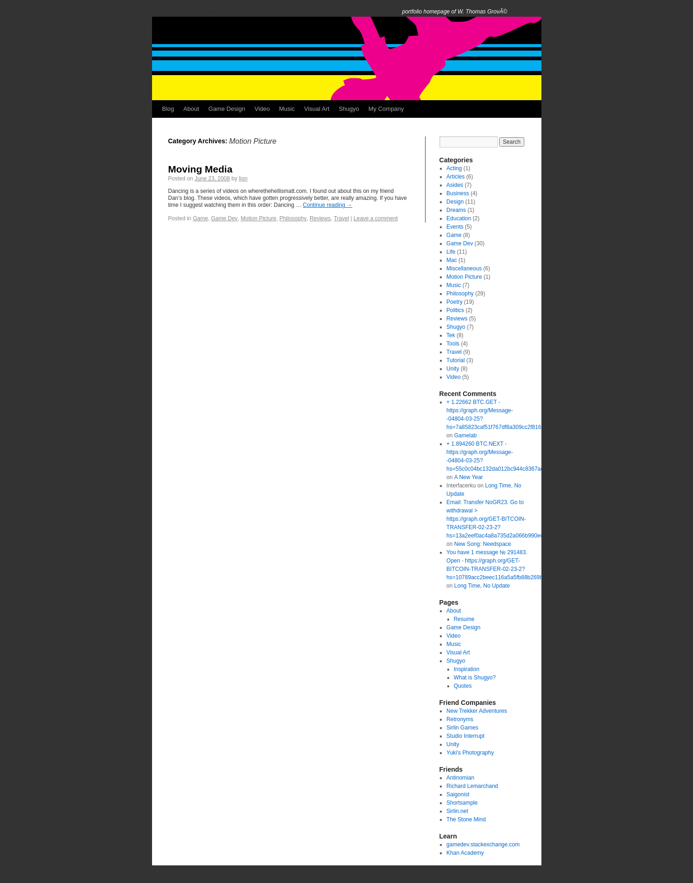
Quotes (463, 686)
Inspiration (466, 669)
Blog (168, 108)
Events (455, 227)
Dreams (456, 210)
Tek (450, 335)
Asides (454, 185)
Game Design (227, 108)
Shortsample (461, 803)
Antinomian (460, 777)
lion (243, 178)
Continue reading (327, 205)
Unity (452, 368)
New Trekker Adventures (476, 711)
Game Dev (224, 218)
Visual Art (317, 108)
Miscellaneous (464, 268)
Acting (454, 168)
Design (455, 201)
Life (450, 252)
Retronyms (459, 719)
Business (457, 193)
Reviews (320, 218)
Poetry (454, 302)
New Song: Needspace (482, 544)
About (191, 108)
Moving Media (200, 169)
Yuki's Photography (470, 752)
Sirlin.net (457, 811)
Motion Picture (258, 218)
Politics (455, 310)
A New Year (468, 477)
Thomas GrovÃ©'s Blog (197, 13)
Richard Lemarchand (472, 786)
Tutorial (455, 360)
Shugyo (349, 108)
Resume (464, 619)
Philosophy (293, 218)
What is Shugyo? (475, 677)
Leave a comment (376, 218)
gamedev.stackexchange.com (483, 844)
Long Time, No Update (482, 585)
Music (287, 108)
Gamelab (465, 435)
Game (200, 218)
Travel (341, 218)
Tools (452, 343)
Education (458, 218)
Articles (455, 176)
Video (262, 108)
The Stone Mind (466, 819)
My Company (386, 108)
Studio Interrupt (465, 736)
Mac (451, 260)
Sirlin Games (462, 727)
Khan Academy (465, 853)
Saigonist (457, 794)
